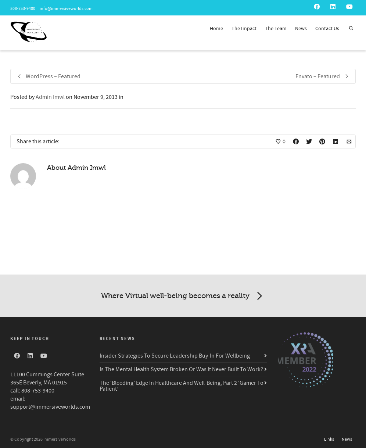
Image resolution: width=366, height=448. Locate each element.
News (301, 28)
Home (216, 28)
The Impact (244, 28)
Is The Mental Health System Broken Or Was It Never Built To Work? (181, 369)
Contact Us (327, 28)
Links (329, 439)
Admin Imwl (50, 97)
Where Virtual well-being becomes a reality (183, 296)
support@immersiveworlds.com (50, 407)
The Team (276, 28)
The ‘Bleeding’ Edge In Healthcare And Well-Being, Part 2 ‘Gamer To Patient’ (181, 386)
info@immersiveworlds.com (66, 8)
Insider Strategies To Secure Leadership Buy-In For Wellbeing (175, 355)
